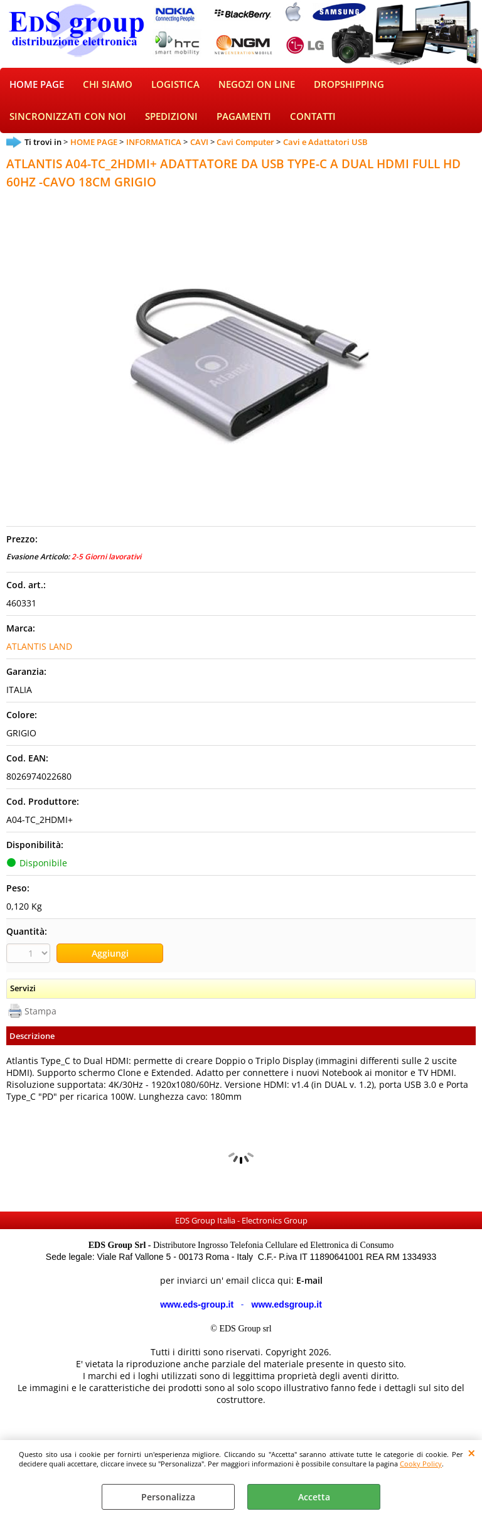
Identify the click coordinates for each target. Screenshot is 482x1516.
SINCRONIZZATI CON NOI (67, 119)
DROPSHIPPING (349, 85)
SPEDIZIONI (171, 119)
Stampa (40, 1013)
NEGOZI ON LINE (256, 85)
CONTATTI (313, 119)
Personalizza (168, 1497)
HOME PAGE (36, 85)
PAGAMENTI (244, 119)
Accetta (314, 1497)
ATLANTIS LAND (39, 649)
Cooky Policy (421, 1463)
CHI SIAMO (107, 85)
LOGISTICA (175, 85)
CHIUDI (472, 1452)
